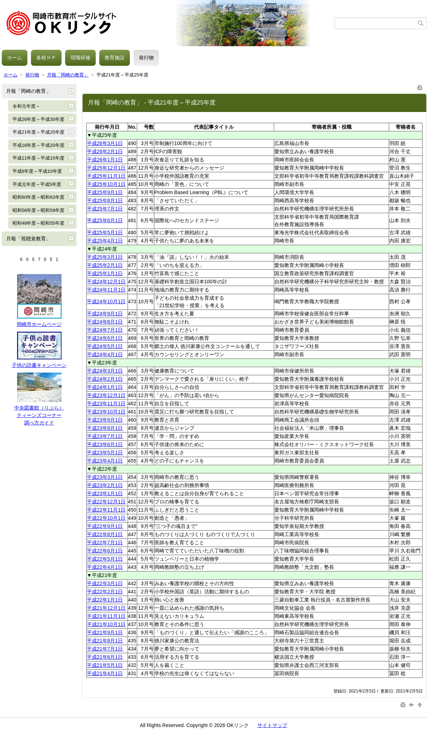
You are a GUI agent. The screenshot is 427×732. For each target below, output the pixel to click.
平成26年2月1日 (105, 151)
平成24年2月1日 (105, 379)
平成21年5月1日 (105, 665)
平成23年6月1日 (105, 444)
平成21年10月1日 (106, 624)
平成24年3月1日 (105, 371)
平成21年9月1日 (105, 632)
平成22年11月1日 (106, 510)
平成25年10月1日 (106, 184)
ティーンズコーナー (39, 415)
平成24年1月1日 (105, 387)
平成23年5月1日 (105, 452)
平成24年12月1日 (106, 281)
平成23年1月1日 (105, 493)
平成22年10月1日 (106, 518)
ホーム (14, 57)
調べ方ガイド (39, 423)
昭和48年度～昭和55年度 (38, 223)
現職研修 (80, 57)
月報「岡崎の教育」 (68, 75)
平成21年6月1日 (105, 657)
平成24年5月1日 (105, 346)
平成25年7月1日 (105, 209)
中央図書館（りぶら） (39, 408)
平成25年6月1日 (105, 220)
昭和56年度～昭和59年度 (38, 210)
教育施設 (115, 57)
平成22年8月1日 (105, 534)
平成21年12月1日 (106, 608)
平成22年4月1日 (105, 567)
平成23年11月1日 (106, 403)
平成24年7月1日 (105, 330)
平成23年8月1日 (105, 428)
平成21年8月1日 (105, 640)
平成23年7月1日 (105, 436)
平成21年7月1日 (105, 649)
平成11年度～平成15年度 (38, 158)
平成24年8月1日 (105, 322)
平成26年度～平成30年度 (38, 119)
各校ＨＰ (46, 57)
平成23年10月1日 (106, 412)
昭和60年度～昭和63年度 (38, 197)
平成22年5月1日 (105, 559)
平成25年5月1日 (105, 232)
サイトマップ (272, 725)
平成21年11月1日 (106, 616)
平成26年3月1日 (105, 143)
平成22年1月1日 (105, 600)
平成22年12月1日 (106, 501)
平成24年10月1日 (106, 301)
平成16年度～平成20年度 (38, 145)
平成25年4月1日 (105, 241)
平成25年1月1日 (105, 273)
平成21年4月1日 (105, 673)
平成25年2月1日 (105, 265)
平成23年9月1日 (105, 420)
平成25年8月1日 (105, 200)
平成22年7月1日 (105, 542)
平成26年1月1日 (105, 159)
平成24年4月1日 (105, 354)
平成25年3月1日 (105, 257)
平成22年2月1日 (105, 591)
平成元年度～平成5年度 (36, 184)
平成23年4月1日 (105, 461)
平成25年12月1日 (106, 168)
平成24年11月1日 (106, 290)
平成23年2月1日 (105, 485)
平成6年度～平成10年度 (37, 171)
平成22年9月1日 (105, 526)
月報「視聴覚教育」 (28, 238)
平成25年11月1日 (106, 176)
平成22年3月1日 (105, 583)
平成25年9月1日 (105, 192)
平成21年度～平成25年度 (38, 132)
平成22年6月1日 (105, 551)
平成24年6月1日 (105, 338)
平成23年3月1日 (105, 477)
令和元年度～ (26, 106)
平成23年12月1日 (106, 395)
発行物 (146, 57)
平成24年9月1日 (105, 313)
